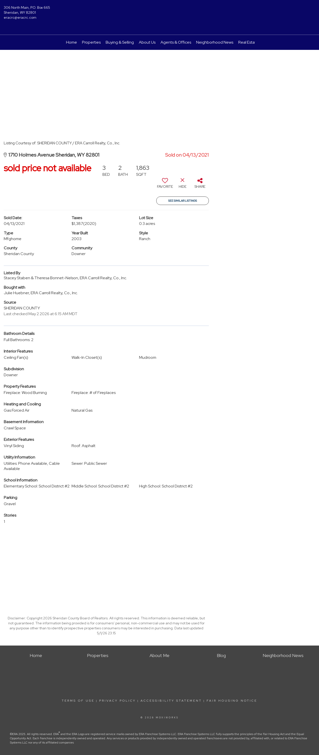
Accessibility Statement (171, 701)
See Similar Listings (182, 200)
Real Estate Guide (254, 42)
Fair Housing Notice (232, 701)
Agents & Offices (175, 42)
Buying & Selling (120, 42)
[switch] (165, 185)
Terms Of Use (78, 701)
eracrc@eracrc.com (20, 17)
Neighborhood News (214, 42)
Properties (91, 42)
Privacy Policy (117, 701)
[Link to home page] (159, 11)
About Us (147, 42)
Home (71, 42)
